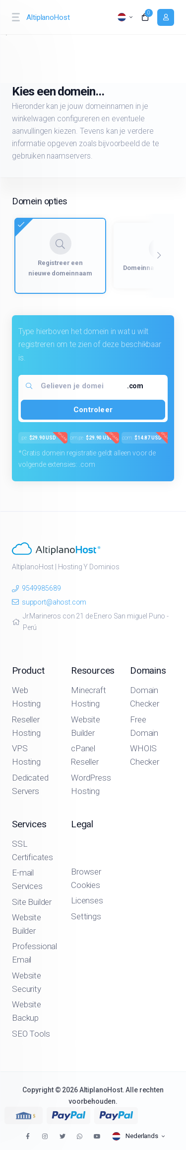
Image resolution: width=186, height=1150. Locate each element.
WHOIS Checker (144, 755)
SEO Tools (31, 1034)
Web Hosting (26, 696)
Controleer (93, 409)
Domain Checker (144, 696)
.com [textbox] (135, 386)
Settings (86, 916)
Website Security (26, 982)
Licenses (87, 900)
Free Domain (144, 726)
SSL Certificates (32, 850)
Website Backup (26, 1011)
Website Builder (85, 726)
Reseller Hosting (26, 726)
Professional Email (34, 953)
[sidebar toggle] (15, 17)
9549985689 (36, 588)
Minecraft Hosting (88, 696)
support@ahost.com (49, 602)
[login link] (165, 17)
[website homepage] (49, 17)
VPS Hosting (26, 755)
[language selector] (125, 17)
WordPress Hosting (91, 784)
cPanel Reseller (85, 755)
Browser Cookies (86, 878)
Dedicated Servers (30, 784)
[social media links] (27, 1136)
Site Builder (32, 902)
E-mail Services (27, 879)
